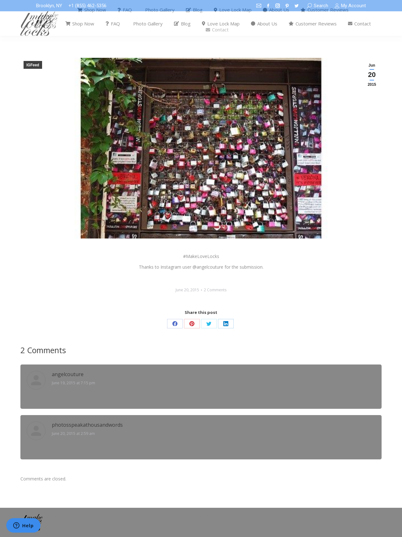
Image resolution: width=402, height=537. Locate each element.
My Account (350, 6)
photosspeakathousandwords (87, 424)
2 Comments (215, 290)
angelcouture (68, 374)
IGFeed (32, 65)
